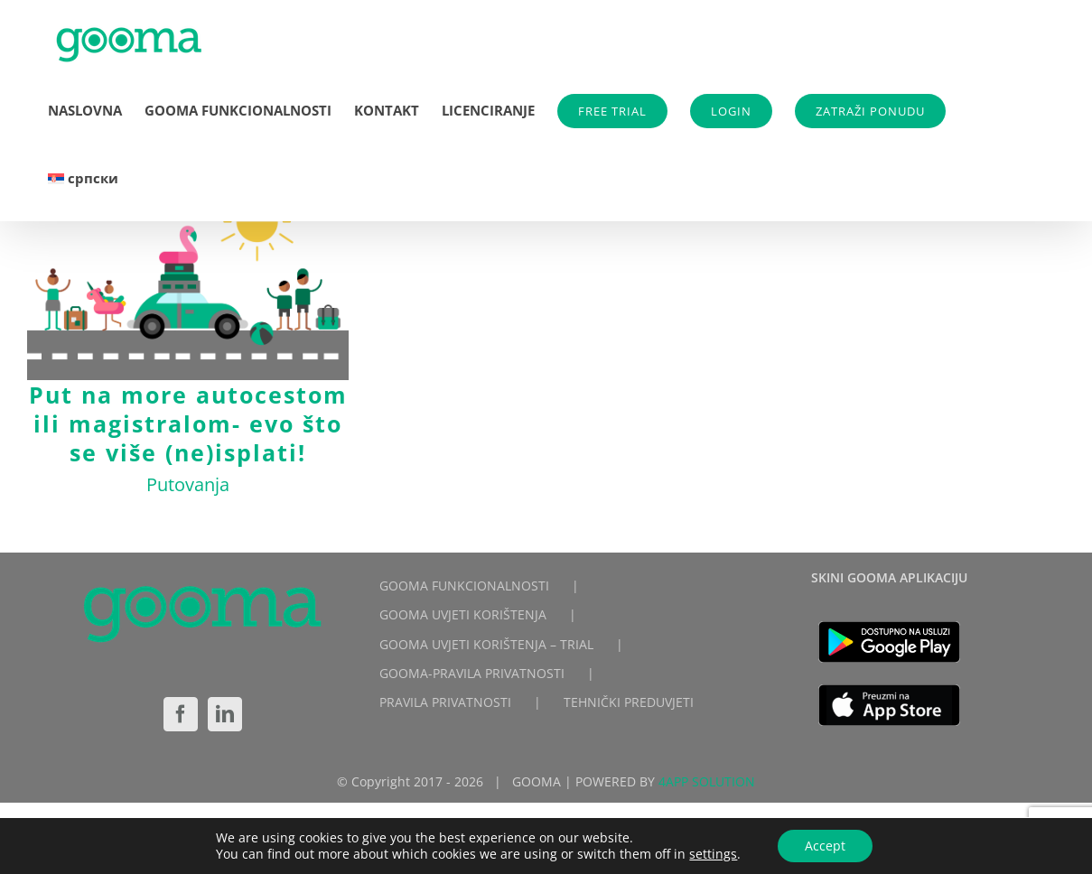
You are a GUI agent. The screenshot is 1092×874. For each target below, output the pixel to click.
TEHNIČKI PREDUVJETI (629, 702)
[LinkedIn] (225, 714)
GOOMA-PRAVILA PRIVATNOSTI (472, 673)
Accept (825, 845)
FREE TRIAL (612, 111)
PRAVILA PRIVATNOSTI (445, 702)
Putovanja (187, 484)
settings (713, 854)
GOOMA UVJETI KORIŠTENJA (462, 614)
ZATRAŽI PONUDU (870, 111)
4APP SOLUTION (706, 781)
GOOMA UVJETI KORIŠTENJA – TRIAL (486, 644)
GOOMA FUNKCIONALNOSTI (464, 585)
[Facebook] (180, 714)
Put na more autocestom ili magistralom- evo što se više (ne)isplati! (188, 423)
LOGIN (731, 111)
